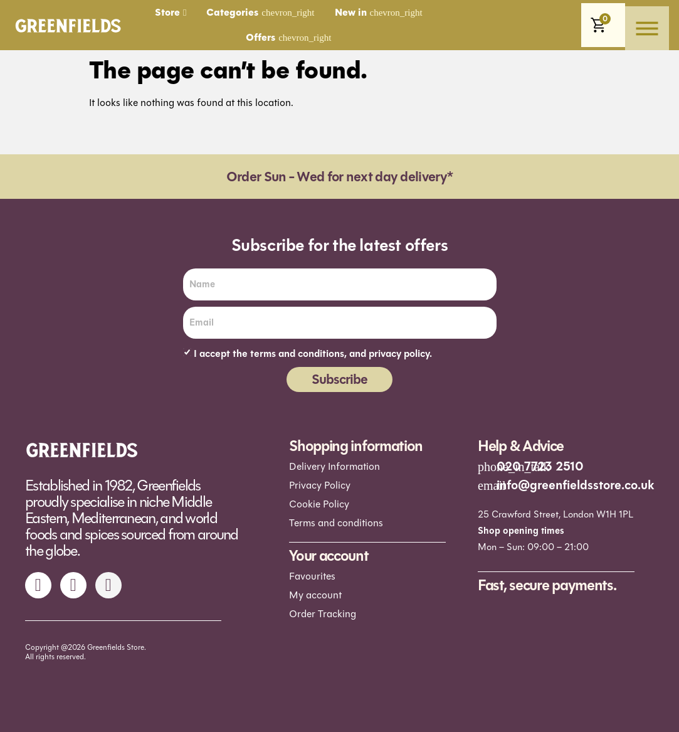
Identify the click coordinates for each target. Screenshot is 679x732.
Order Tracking (322, 614)
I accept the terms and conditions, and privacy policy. (313, 353)
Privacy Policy (319, 485)
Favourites (312, 576)
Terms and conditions (336, 523)
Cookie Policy (319, 504)
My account (315, 595)
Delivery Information (334, 466)
